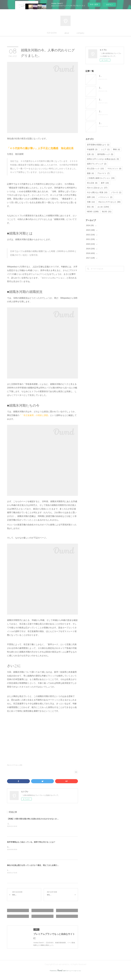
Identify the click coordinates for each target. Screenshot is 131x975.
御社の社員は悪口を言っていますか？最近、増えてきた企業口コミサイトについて (40, 865)
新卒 (105, 183)
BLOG (106, 212)
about (66, 33)
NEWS (93, 212)
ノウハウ (116, 192)
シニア (105, 149)
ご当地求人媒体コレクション (100, 178)
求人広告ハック (95, 169)
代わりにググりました (109, 202)
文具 (90, 154)
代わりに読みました (97, 188)
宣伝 (90, 207)
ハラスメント (105, 197)
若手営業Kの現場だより (98, 145)
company (80, 33)
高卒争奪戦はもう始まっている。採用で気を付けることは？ (31, 842)
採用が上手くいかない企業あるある (103, 159)
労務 (91, 202)
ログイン (109, 5)
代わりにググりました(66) (14, 765)
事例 (116, 149)
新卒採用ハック (105, 154)
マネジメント (114, 169)
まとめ (103, 207)
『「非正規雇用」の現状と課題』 (34, 415)
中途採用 (92, 149)
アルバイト (103, 173)
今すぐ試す (94, 4)
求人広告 (92, 183)
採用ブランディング (96, 164)
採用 (91, 197)
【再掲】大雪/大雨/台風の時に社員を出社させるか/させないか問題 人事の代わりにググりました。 (47, 819)
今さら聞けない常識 (97, 192)
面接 (90, 173)
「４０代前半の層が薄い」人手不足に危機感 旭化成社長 (40, 148)
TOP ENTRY (52, 33)
